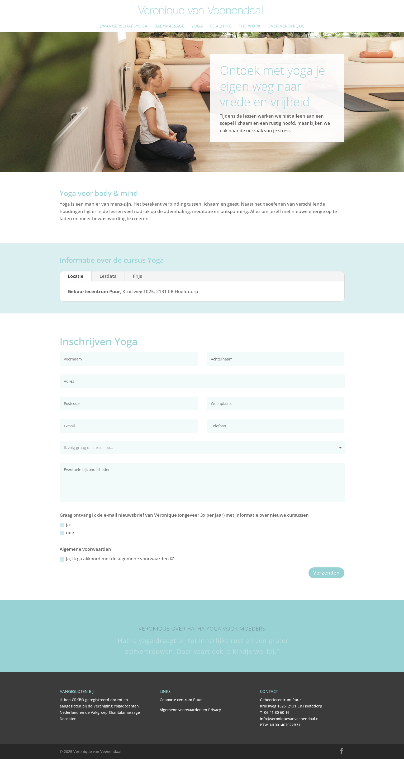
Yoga (197, 26)
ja (65, 524)
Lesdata (108, 276)
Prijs (137, 276)
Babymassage (169, 26)
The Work (250, 26)
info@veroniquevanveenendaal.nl (290, 718)
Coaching (221, 26)
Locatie (75, 276)
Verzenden (326, 573)
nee (67, 532)
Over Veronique (286, 26)
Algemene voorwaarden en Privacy (190, 709)
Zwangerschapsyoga (123, 26)
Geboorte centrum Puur (181, 699)
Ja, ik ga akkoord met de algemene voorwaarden (117, 559)
